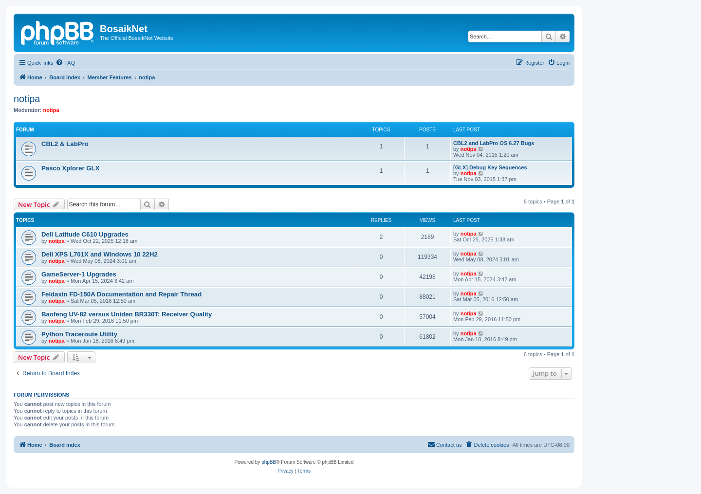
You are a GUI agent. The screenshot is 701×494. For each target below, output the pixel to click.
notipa (27, 98)
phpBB (268, 462)
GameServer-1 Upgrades (78, 274)
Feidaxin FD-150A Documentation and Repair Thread (121, 294)
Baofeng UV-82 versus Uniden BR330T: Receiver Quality (126, 314)
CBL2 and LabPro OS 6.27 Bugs (493, 143)
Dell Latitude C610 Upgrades (85, 234)
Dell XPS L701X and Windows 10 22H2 (99, 254)
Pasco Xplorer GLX (70, 168)
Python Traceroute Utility (79, 334)
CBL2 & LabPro (65, 143)
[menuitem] (65, 63)
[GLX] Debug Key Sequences (490, 167)
